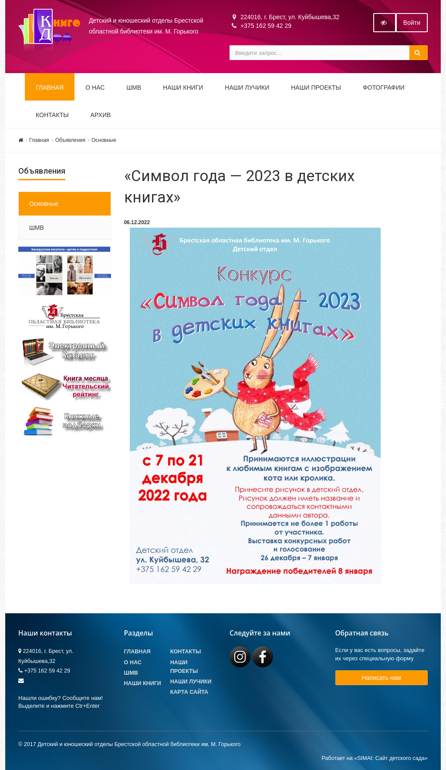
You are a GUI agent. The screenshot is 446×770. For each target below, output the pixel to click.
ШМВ (133, 87)
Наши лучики (191, 682)
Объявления (70, 140)
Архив (101, 114)
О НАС (95, 87)
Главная (50, 87)
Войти (411, 22)
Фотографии (384, 87)
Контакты (52, 114)
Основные (103, 140)
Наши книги (183, 87)
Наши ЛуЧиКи (247, 87)
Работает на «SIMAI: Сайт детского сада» (374, 758)
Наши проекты (316, 87)
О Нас (133, 662)
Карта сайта (189, 692)
